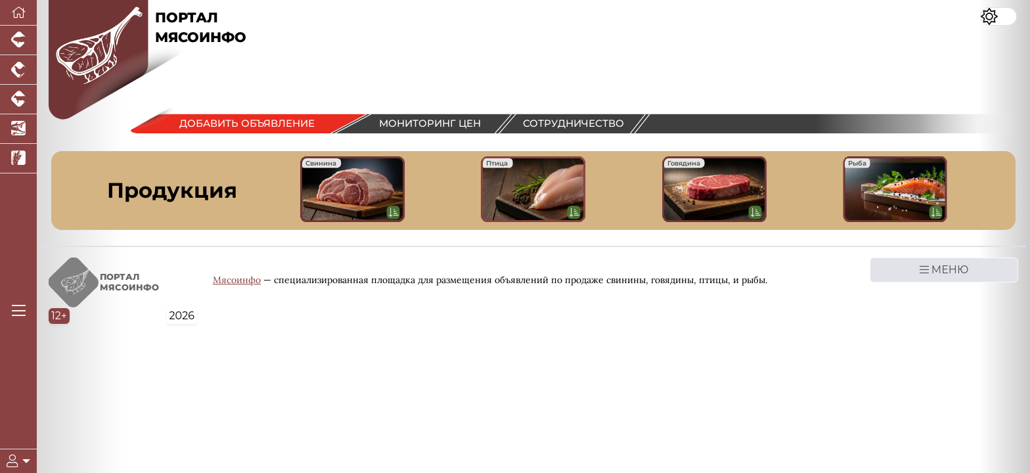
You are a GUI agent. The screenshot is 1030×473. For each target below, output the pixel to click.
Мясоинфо (237, 280)
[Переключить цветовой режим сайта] (998, 16)
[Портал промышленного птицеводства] (18, 70)
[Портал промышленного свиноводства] (18, 40)
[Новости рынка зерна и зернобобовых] (18, 158)
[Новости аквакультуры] (18, 129)
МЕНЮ (944, 269)
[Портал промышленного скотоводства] (18, 99)
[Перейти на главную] (18, 13)
